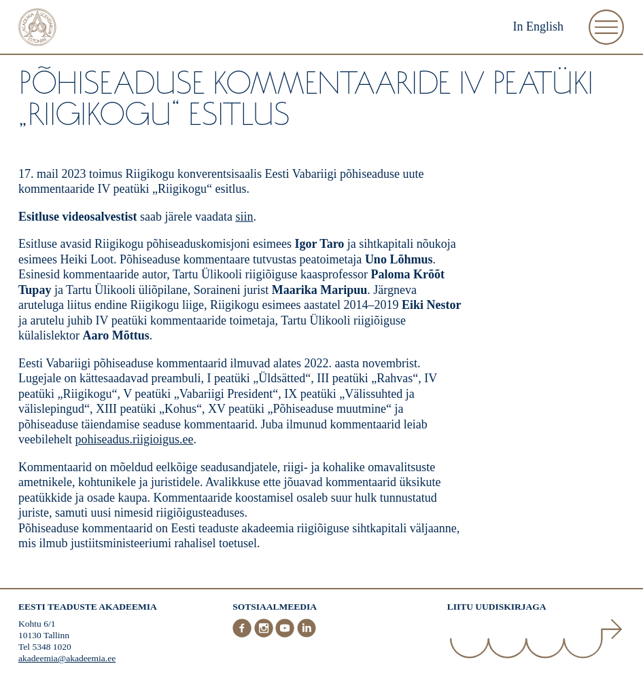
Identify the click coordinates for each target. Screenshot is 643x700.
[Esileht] (37, 29)
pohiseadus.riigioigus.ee (134, 439)
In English (538, 26)
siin (244, 216)
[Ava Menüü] (606, 27)
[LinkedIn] (306, 635)
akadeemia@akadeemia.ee (67, 658)
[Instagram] (265, 635)
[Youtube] (286, 635)
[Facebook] (243, 635)
